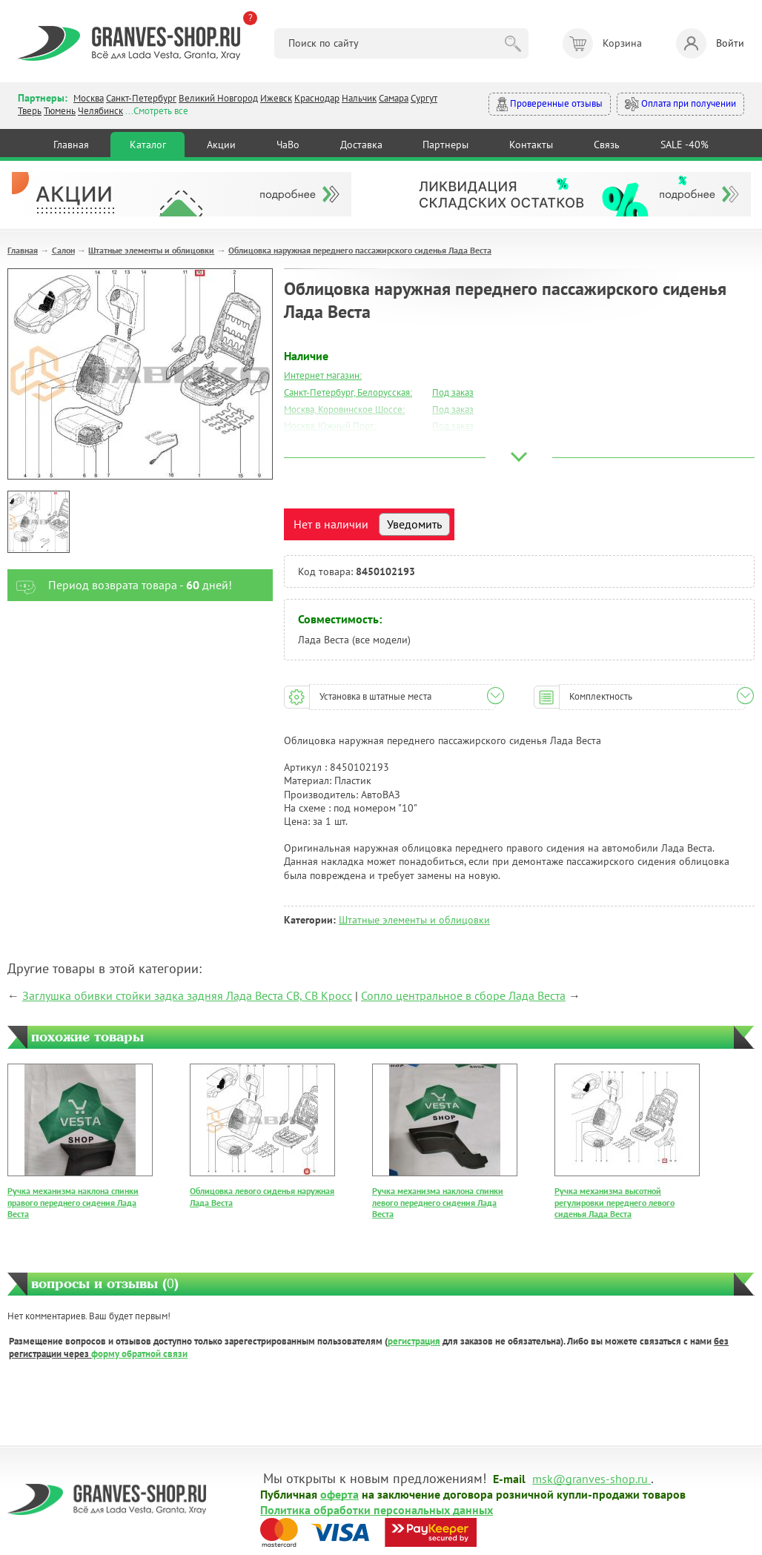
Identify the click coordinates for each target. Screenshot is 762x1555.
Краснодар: (307, 460)
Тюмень (60, 111)
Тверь (30, 111)
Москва (88, 98)
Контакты (531, 144)
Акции (221, 144)
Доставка (361, 144)
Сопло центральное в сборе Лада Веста (463, 995)
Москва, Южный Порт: (330, 426)
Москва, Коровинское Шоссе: (344, 409)
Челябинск (100, 111)
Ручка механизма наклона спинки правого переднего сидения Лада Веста (73, 1202)
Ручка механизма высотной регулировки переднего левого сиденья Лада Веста (614, 1202)
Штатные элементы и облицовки (151, 250)
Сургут (424, 98)
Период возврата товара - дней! (119, 585)
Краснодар (316, 98)
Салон (63, 250)
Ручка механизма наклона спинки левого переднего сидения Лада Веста (437, 1202)
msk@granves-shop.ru (590, 1478)
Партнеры (445, 144)
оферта (339, 1493)
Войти (710, 43)
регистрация (414, 1341)
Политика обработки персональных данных (376, 1509)
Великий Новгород (218, 98)
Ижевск (276, 98)
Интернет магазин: (323, 375)
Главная (71, 144)
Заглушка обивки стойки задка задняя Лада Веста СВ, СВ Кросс (187, 995)
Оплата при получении (680, 104)
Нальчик (359, 98)
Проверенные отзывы (550, 104)
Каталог (148, 144)
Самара (393, 98)
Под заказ (453, 392)
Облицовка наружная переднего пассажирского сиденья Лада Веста (359, 250)
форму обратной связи (139, 1353)
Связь (607, 144)
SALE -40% (684, 144)
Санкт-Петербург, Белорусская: (348, 392)
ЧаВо (287, 144)
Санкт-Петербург (141, 98)
